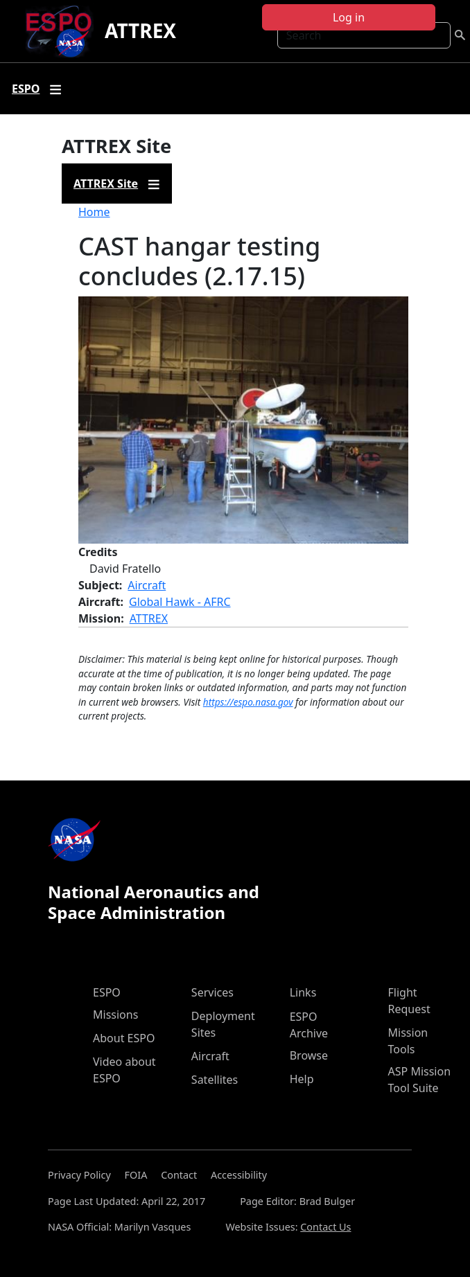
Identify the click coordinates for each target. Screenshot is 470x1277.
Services (212, 992)
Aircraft (147, 585)
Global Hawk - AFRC (180, 601)
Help (302, 1079)
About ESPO (124, 1038)
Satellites (214, 1079)
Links (303, 992)
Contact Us (325, 1226)
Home (94, 212)
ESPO (107, 992)
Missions (115, 1014)
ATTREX (140, 30)
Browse (309, 1055)
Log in (349, 17)
